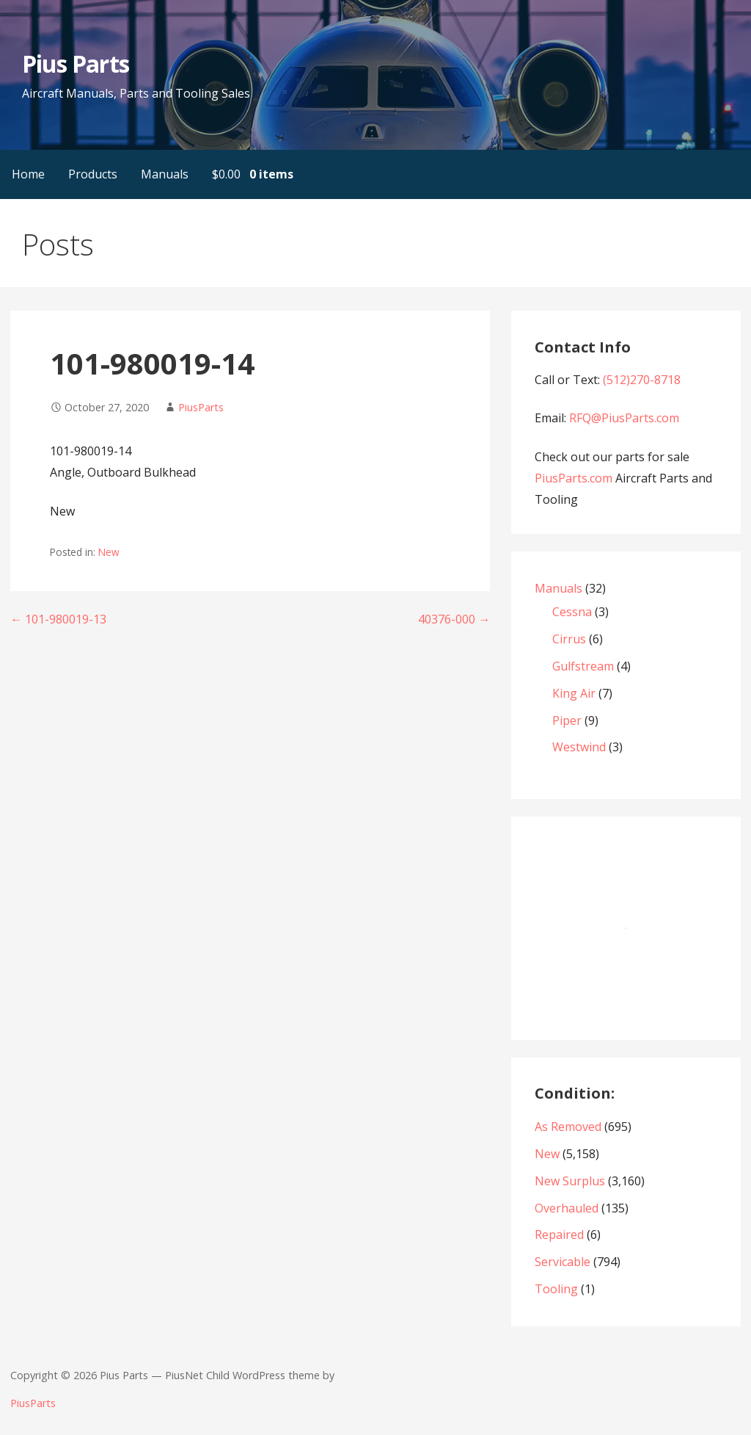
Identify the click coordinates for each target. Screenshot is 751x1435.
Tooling (556, 1289)
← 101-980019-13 (58, 619)
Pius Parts (75, 63)
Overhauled (566, 1208)
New (109, 552)
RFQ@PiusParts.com (624, 418)
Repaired (559, 1234)
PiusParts (201, 407)
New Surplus (570, 1181)
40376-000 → (454, 619)
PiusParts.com (575, 478)
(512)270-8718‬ (642, 380)
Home (28, 174)
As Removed (568, 1126)
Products (92, 174)
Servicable (562, 1262)
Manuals (164, 174)
